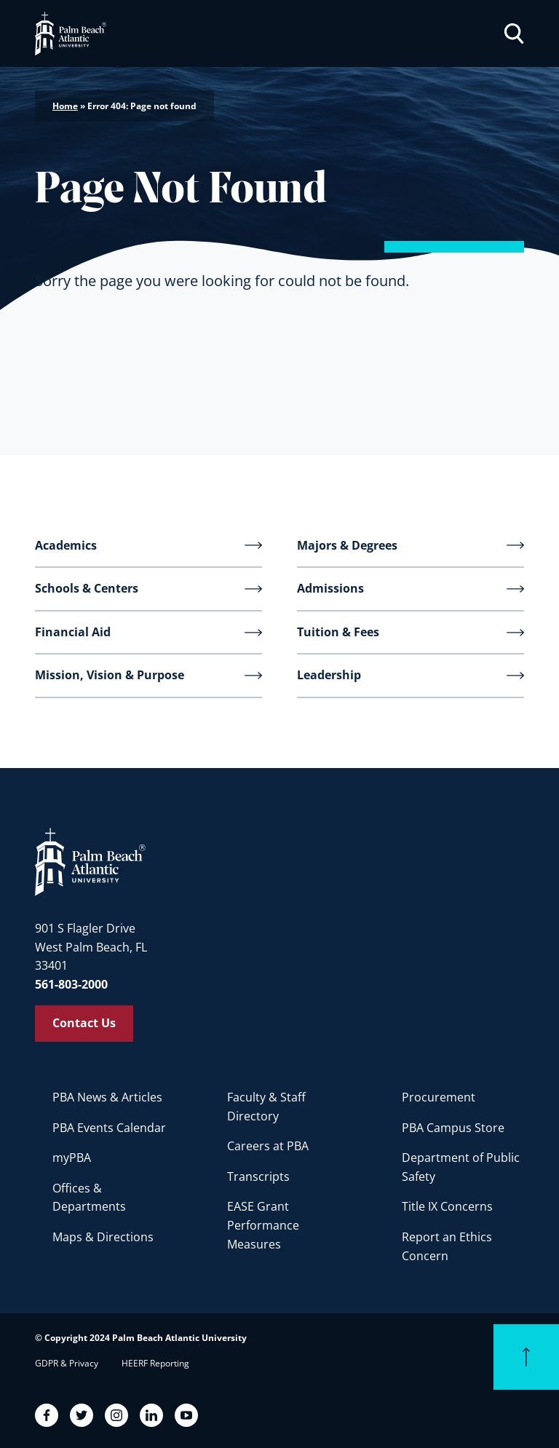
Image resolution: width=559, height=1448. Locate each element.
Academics (66, 545)
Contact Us (84, 1023)
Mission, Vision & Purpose (109, 675)
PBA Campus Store (453, 1128)
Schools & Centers (86, 588)
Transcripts (258, 1176)
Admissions (330, 588)
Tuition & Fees (338, 632)
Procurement (438, 1097)
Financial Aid (73, 632)
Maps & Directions (103, 1237)
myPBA (71, 1158)
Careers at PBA (268, 1146)
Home (65, 106)
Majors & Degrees (347, 545)
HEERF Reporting (155, 1363)
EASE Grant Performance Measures (263, 1224)
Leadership (329, 675)
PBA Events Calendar (109, 1128)
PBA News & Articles (107, 1097)
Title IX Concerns (447, 1206)
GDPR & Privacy (66, 1363)
